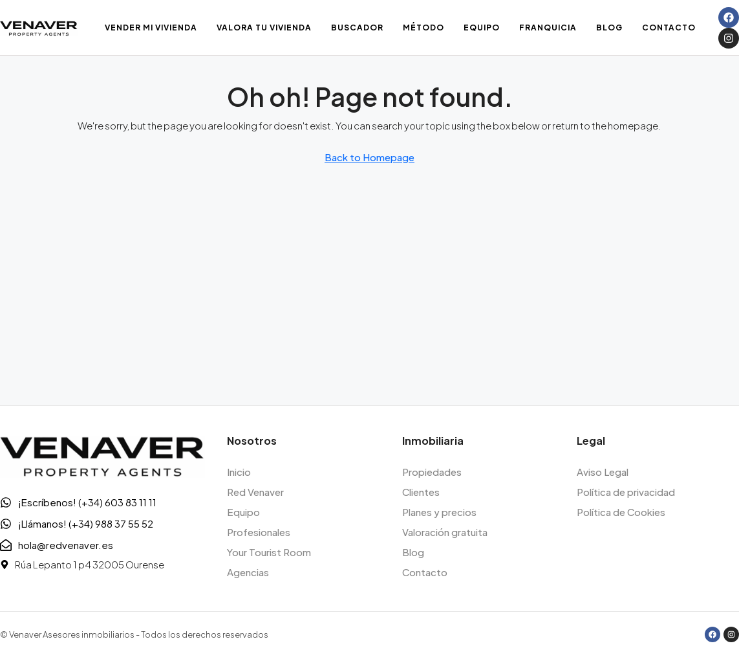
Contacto (669, 27)
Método (423, 27)
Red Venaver (255, 492)
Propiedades (432, 471)
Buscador (357, 27)
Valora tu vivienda (264, 27)
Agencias (248, 572)
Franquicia (548, 27)
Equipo (482, 27)
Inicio (239, 471)
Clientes (421, 492)
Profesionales (258, 532)
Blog (609, 27)
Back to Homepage (369, 157)
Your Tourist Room (269, 552)
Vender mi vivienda (151, 27)
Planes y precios (439, 512)
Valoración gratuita (444, 532)
